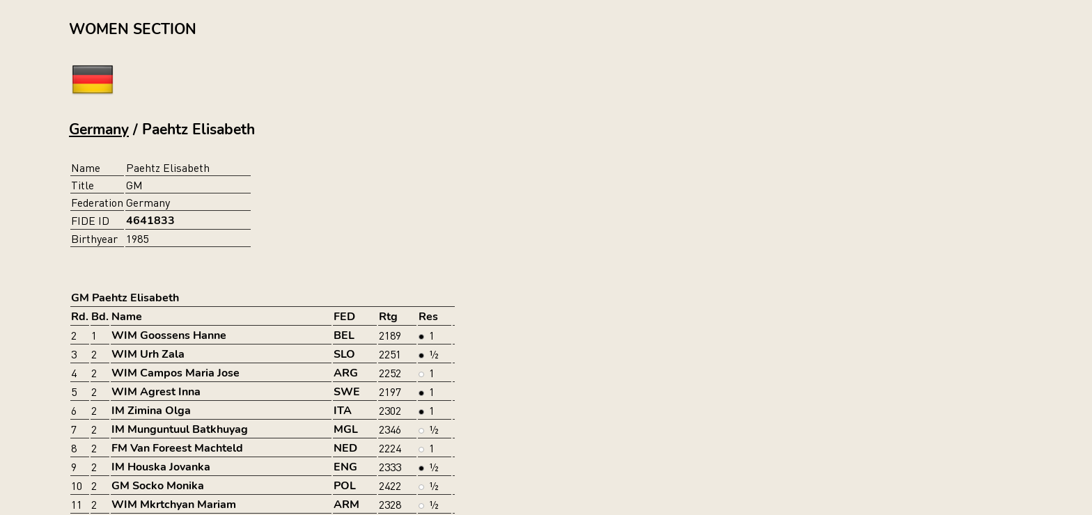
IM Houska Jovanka (160, 467)
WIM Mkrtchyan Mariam (173, 504)
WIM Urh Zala (148, 354)
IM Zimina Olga (151, 410)
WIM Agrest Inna (156, 391)
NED (345, 448)
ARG (346, 373)
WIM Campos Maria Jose (175, 373)
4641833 (150, 220)
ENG (345, 467)
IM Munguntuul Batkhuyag (179, 429)
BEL (344, 335)
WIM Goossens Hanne (168, 335)
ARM (346, 504)
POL (345, 485)
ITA (343, 410)
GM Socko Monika (157, 485)
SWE (347, 391)
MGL (346, 429)
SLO (344, 354)
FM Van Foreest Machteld (177, 448)
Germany (99, 129)
